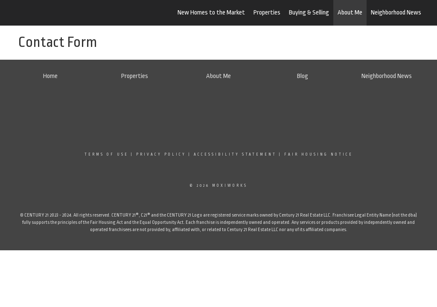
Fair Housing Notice (318, 154)
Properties (266, 12)
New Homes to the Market (211, 12)
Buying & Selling (309, 12)
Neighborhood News (396, 12)
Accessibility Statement (235, 154)
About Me (350, 12)
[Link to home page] (57, 13)
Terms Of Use (106, 154)
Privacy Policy (161, 154)
